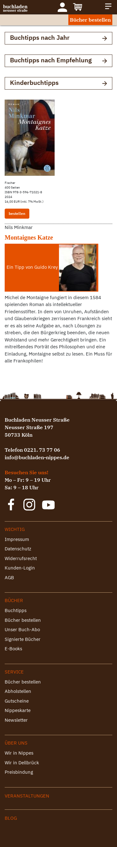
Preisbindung (19, 772)
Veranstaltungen (27, 796)
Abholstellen (18, 691)
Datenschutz (18, 549)
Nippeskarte (18, 710)
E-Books (13, 649)
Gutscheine (17, 701)
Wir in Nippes (19, 753)
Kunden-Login (20, 568)
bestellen (17, 213)
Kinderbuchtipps (58, 83)
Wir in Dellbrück (22, 763)
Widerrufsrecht (21, 558)
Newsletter (16, 720)
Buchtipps (16, 610)
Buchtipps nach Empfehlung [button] (58, 60)
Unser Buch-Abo (22, 629)
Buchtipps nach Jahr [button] (58, 38)
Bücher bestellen (90, 20)
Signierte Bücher (23, 639)
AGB (9, 577)
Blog (11, 818)
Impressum (17, 539)
